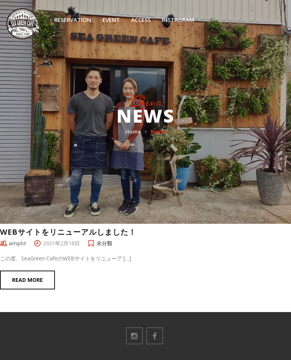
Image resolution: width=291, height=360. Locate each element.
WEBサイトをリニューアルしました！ (68, 232)
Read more (27, 279)
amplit (17, 243)
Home (133, 131)
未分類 (104, 243)
